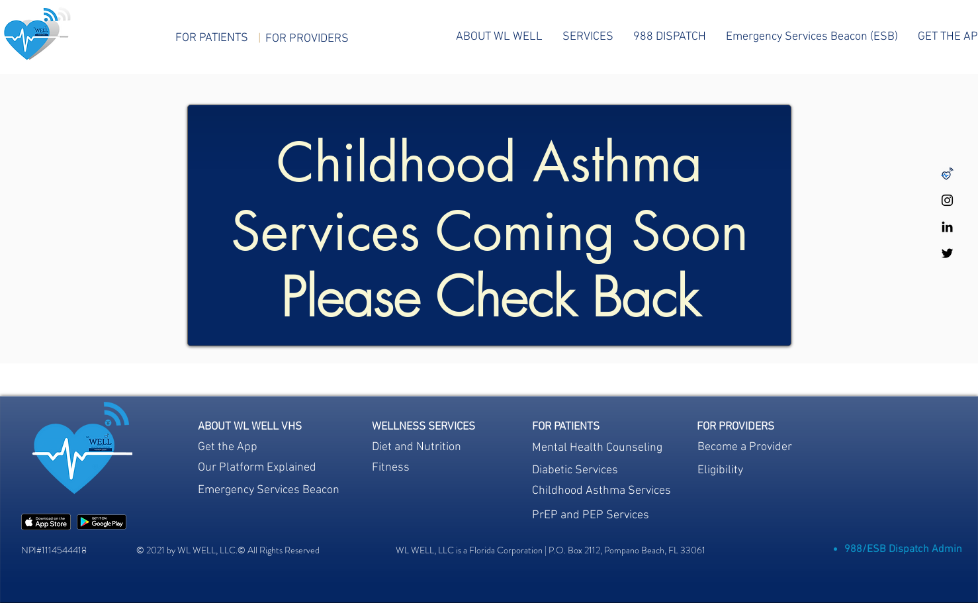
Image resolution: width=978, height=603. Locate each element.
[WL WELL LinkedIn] (947, 226)
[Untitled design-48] (947, 173)
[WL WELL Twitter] (947, 253)
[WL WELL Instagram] (947, 200)
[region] (423, 470)
